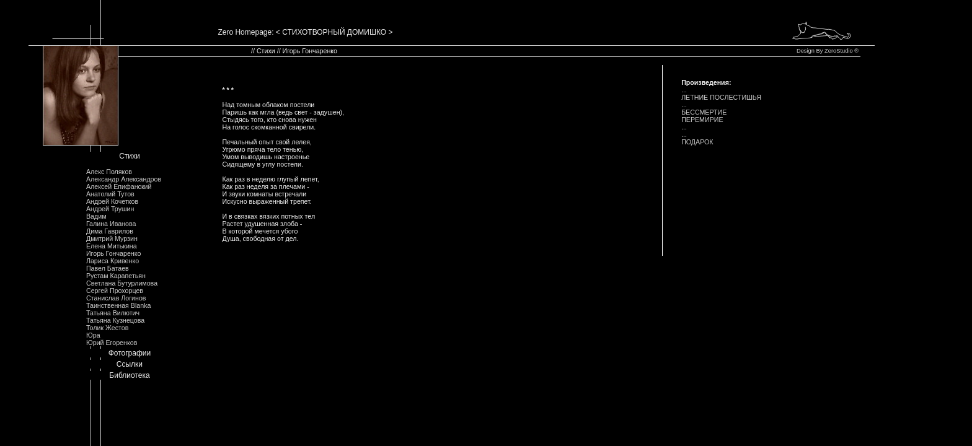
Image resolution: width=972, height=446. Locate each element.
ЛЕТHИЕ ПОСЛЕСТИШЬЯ (721, 97)
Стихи (129, 156)
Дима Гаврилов (109, 231)
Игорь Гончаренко (113, 253)
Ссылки (130, 364)
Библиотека (129, 375)
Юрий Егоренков (111, 342)
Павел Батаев (107, 268)
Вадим (96, 216)
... (684, 90)
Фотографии (129, 353)
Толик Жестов (107, 327)
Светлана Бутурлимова (121, 283)
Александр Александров (123, 179)
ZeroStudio (838, 51)
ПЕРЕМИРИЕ (702, 119)
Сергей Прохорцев (114, 290)
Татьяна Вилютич (112, 313)
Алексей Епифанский (119, 186)
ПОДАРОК (697, 142)
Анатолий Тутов (110, 194)
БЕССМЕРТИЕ (704, 112)
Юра (93, 335)
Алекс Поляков (109, 171)
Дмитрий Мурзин (112, 238)
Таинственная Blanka (118, 305)
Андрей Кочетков (112, 201)
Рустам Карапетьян (116, 275)
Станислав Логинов (116, 298)
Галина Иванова (111, 223)
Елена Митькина (111, 246)
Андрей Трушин (110, 208)
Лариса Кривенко (112, 261)
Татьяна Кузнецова (115, 320)
